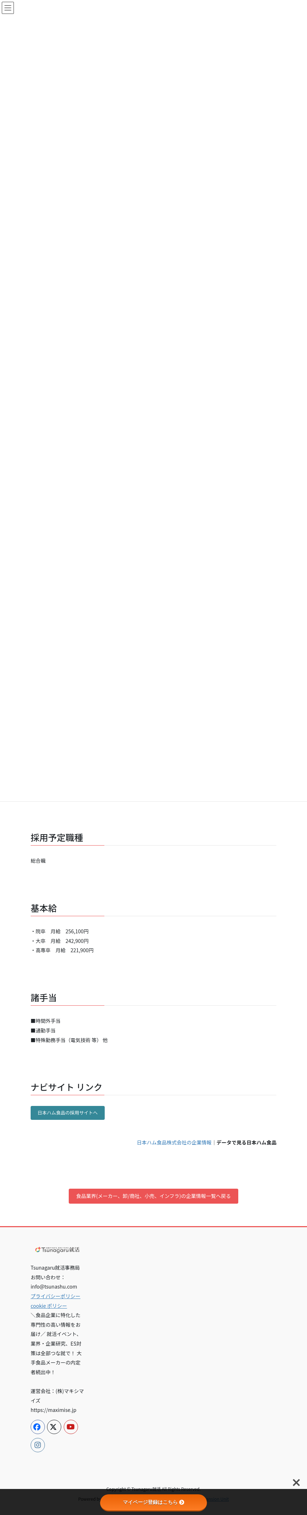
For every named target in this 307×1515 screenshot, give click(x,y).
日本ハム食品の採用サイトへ (67, 1112)
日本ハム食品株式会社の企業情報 (174, 1142)
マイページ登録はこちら (153, 1502)
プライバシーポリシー (55, 1296)
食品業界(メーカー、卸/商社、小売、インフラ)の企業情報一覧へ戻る (153, 1195)
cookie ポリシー (49, 1305)
